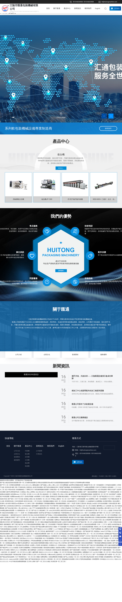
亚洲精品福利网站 (101, 517)
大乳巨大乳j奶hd (66, 508)
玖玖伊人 (43, 559)
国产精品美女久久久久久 (107, 496)
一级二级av (106, 540)
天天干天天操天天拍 (95, 520)
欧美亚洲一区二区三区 (58, 561)
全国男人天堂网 (35, 545)
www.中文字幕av (106, 531)
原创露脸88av (108, 557)
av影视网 (37, 496)
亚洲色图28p (78, 533)
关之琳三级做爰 (107, 527)
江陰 (106, 476)
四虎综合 (29, 487)
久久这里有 (27, 536)
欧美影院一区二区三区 (43, 499)
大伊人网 (40, 554)
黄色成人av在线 (92, 503)
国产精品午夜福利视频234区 (79, 520)
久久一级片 (84, 513)
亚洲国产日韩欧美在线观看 (71, 538)
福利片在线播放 (64, 506)
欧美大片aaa (55, 540)
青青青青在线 (9, 501)
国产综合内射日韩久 (11, 508)
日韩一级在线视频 (48, 520)
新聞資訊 (61, 366)
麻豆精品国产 (117, 527)
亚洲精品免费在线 (11, 543)
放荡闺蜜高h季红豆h (42, 508)
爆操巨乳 (20, 536)
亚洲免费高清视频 (86, 494)
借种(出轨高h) (51, 492)
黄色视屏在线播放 (49, 547)
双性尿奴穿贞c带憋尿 (23, 545)
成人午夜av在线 (10, 489)
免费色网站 (44, 557)
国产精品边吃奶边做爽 (7, 557)
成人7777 (32, 508)
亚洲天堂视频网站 (25, 547)
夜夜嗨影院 (7, 524)
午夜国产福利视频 (64, 487)
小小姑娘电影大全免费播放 (94, 501)
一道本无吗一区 (5, 552)
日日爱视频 (92, 513)
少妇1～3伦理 (71, 503)
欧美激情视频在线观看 (42, 489)
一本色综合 (73, 496)
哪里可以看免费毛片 (24, 543)
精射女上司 (97, 527)
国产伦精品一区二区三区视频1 (111, 538)
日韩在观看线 (77, 552)
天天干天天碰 (19, 499)
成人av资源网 (107, 520)
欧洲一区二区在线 (60, 501)
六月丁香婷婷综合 (20, 557)
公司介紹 (18, 354)
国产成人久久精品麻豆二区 (40, 510)
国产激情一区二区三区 (104, 513)
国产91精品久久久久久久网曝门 (44, 529)
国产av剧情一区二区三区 (113, 554)
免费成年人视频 (95, 515)
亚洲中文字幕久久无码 (29, 554)
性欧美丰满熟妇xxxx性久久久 (79, 540)
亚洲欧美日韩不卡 (79, 510)
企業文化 (47, 354)
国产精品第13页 (88, 531)
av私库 (64, 522)
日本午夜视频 (78, 489)
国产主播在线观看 (105, 550)
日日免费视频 (64, 485)
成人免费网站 (90, 499)
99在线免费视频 (36, 540)
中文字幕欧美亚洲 (113, 499)
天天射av (32, 527)
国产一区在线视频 (98, 554)
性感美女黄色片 (72, 522)
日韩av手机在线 (116, 552)
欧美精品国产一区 (104, 492)
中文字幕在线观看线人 (23, 540)
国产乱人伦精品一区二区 (71, 557)
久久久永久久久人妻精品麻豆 (31, 485)
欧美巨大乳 (26, 515)
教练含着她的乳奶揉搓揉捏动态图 (51, 522)
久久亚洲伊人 (15, 520)
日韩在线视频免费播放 (60, 515)
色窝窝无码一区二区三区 (101, 494)
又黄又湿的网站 (16, 533)
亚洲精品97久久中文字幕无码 (77, 545)
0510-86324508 (89, 2)
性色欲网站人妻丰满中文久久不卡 (107, 508)
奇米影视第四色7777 (77, 487)
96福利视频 (38, 538)
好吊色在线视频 (103, 503)
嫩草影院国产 (50, 531)
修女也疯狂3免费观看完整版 (40, 543)
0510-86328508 (78, 2)
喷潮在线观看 (115, 492)
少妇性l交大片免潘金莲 (44, 550)
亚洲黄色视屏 (26, 533)
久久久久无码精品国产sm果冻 (65, 531)
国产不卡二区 (4, 485)
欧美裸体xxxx (15, 494)
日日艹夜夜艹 (71, 499)
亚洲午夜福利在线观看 (110, 547)
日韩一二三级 (108, 522)
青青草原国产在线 (74, 515)
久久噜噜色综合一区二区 (23, 510)
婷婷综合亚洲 (56, 550)
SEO (110, 476)
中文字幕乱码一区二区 (74, 527)
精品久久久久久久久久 (46, 552)
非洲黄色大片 (53, 545)
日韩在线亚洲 (113, 503)
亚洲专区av (18, 506)
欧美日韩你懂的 (38, 487)
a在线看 (108, 506)
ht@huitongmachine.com (109, 2)
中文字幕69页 (54, 506)
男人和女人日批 (63, 494)
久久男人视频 (44, 496)
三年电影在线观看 (110, 485)
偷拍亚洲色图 (64, 517)
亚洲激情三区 (55, 536)
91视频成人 (79, 531)
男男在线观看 (74, 536)
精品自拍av (76, 513)
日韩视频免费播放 (49, 503)
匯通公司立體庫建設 (80, 418)
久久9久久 (115, 531)
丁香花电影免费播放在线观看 (103, 543)
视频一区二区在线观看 (49, 524)
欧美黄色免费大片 (36, 520)
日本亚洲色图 (19, 501)
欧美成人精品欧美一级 (105, 536)
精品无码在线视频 (8, 513)
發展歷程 (75, 354)
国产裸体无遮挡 (6, 520)
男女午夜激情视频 (83, 547)
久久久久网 (35, 494)
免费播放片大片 (88, 552)
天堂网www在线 (71, 547)
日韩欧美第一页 (55, 489)
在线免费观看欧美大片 (90, 489)
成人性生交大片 (41, 492)
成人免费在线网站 (53, 517)
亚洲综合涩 (53, 496)
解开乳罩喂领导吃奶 (13, 492)
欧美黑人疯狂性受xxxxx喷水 (64, 510)
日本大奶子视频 (79, 517)
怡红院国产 (112, 494)
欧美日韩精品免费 (6, 554)
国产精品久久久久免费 (71, 529)
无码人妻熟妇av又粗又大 (12, 527)
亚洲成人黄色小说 (29, 499)
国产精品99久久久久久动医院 (9, 547)
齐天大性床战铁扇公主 (64, 492)
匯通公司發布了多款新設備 (82, 404)
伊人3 (99, 538)
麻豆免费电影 (32, 550)
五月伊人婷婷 (31, 561)
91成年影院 (15, 538)
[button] (12, 116)
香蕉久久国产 (112, 489)
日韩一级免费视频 (37, 503)
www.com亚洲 (14, 559)
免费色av (57, 520)
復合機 (61, 154)
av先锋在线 (10, 506)
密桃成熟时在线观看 (68, 559)
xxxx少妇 (52, 510)
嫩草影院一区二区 (74, 494)
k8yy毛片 (73, 506)
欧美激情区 (44, 545)
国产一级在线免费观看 (91, 492)
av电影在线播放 (98, 522)
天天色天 (21, 529)
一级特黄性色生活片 (15, 515)
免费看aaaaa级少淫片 (17, 496)
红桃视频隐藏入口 (84, 529)
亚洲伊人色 (3, 503)
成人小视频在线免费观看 (38, 533)
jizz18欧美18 (46, 540)
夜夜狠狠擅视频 (61, 503)
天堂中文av (58, 538)
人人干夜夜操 (58, 529)
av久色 (95, 552)
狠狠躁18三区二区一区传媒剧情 (94, 485)
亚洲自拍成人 (62, 545)
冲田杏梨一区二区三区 (54, 559)
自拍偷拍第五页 (72, 501)
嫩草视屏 (35, 552)
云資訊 (114, 476)
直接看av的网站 (61, 547)
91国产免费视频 (96, 529)
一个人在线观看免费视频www (41, 536)
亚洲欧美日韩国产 (10, 517)
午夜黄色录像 (17, 554)
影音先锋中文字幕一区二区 (94, 510)
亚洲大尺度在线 (81, 503)
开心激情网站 (24, 527)
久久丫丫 (17, 513)
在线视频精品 (20, 489)
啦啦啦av (97, 531)
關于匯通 (61, 309)
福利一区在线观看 (101, 499)
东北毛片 (117, 529)
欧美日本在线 (28, 501)
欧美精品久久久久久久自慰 (17, 531)
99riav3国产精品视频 (89, 508)
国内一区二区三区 (53, 533)
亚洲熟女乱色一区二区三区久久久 (81, 554)
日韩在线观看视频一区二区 (31, 522)
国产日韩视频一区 (9, 545)
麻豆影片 (93, 547)
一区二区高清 (116, 550)
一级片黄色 (7, 538)
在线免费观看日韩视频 (56, 557)
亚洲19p (41, 513)
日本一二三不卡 (102, 524)
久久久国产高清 (65, 540)
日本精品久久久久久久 (107, 559)
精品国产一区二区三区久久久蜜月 (21, 552)
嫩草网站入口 (101, 506)
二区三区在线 (37, 501)
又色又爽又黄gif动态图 (87, 557)
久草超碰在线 (4, 515)
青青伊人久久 (15, 550)
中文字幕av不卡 (77, 508)
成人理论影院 (102, 489)
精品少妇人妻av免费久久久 (8, 536)
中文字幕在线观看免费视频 (32, 524)
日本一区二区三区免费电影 (109, 515)
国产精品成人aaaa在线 (66, 533)
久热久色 (34, 517)
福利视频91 (35, 506)
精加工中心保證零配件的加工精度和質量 (88, 391)
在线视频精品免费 (76, 524)
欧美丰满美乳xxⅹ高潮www (16, 503)
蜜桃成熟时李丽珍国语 (114, 517)
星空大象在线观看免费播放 (113, 545)
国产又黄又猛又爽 (17, 524)
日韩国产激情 (23, 559)
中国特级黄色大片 (66, 513)
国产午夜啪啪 (25, 520)
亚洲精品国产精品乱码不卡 (113, 533)
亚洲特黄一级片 (55, 508)
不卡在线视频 (62, 527)
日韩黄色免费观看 (15, 485)
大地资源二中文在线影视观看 (90, 550)
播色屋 (71, 517)
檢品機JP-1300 (46, 199)
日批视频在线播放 (48, 501)
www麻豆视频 (84, 515)
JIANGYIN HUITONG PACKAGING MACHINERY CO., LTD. (24, 12)
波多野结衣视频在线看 (76, 485)
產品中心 (61, 141)
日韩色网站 (23, 550)
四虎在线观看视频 (87, 527)
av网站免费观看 (90, 487)
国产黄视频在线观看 (74, 543)
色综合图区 (116, 501)
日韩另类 (99, 547)
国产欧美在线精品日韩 (51, 487)
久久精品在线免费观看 (89, 524)
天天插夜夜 (81, 501)
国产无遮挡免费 (75, 550)
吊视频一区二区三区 (104, 552)
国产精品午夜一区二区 (85, 522)
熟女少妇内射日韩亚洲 (38, 515)
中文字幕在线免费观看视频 (17, 561)
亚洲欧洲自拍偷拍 (63, 496)
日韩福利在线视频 (37, 547)
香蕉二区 (86, 533)
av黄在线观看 (81, 499)
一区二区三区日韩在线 (97, 533)
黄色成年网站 (28, 529)
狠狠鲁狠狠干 (42, 517)
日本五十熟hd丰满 (92, 536)
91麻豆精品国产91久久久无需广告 (88, 496)
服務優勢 (103, 354)
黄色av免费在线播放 (95, 540)
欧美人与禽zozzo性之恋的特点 (53, 554)
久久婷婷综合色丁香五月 (88, 538)
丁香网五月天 (29, 489)
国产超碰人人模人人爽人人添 (50, 485)
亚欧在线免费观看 (87, 543)
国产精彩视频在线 (16, 522)
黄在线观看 (115, 520)
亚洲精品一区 (65, 536)
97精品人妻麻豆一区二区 (59, 499)
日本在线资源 (26, 506)
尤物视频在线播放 (77, 492)
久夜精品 (23, 492)
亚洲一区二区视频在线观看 (29, 513)
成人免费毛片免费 (107, 529)
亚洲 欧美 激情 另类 (11, 487)
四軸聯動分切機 (18, 199)
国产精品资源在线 (34, 559)
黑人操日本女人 (24, 508)
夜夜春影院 (65, 550)
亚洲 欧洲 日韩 (44, 506)
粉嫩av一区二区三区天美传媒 (63, 552)
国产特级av (49, 515)
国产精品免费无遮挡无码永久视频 (46, 527)
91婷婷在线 (22, 487)
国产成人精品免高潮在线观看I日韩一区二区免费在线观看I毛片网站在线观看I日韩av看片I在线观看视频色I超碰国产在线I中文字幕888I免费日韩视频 (45, 482)
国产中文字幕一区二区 (24, 517)
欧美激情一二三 (113, 487)
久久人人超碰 (108, 510)
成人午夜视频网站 (48, 538)
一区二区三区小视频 (33, 557)
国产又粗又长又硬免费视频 (95, 545)
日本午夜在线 (116, 513)
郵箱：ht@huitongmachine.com (85, 450)
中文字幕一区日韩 (26, 494)
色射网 (113, 540)
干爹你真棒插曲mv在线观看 (9, 529)
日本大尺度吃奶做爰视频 (83, 559)
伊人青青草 (66, 554)
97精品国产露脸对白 (63, 524)
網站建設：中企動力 (98, 476)
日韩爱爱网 (95, 559)
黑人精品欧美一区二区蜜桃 (48, 494)
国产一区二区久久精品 (43, 561)
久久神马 (28, 503)
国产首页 (11, 499)
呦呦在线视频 (65, 520)
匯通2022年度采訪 (31, 374)
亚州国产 (82, 536)
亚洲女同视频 (29, 496)
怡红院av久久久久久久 (27, 538)
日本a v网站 (4, 540)
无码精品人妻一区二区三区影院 (86, 506)
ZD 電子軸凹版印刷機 (75, 199)
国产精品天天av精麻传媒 (52, 513)
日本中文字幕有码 (101, 487)
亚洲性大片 (12, 540)
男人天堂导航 (63, 543)
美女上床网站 (31, 492)
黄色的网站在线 (90, 517)
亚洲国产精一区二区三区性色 (36, 531)
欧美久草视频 (99, 557)
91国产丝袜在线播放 (66, 489)
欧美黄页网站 (107, 501)
